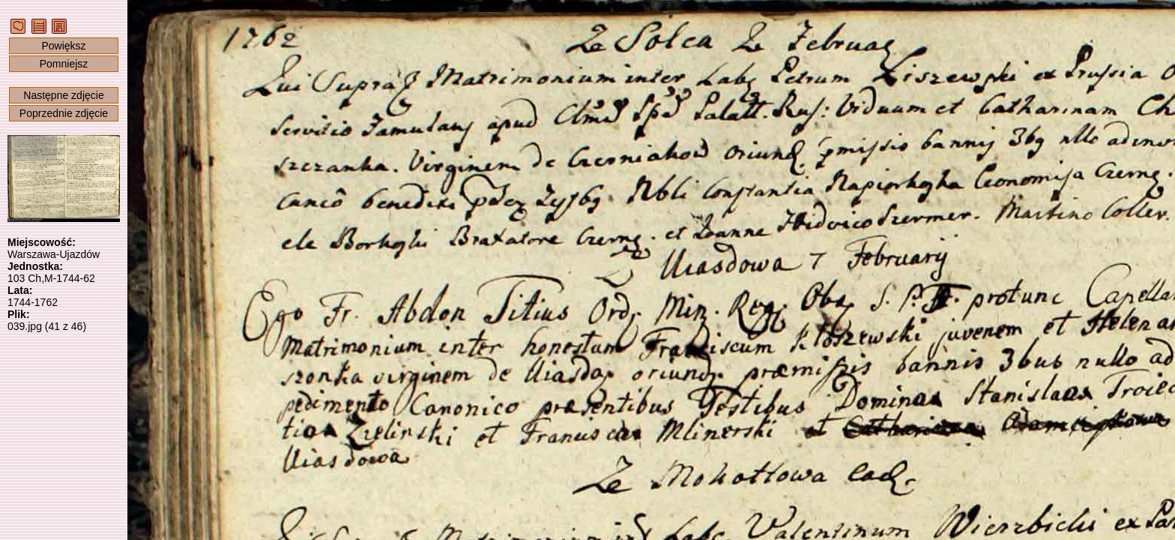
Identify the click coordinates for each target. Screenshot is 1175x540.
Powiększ (63, 46)
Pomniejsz (64, 64)
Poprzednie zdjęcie (63, 113)
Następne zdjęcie (63, 95)
